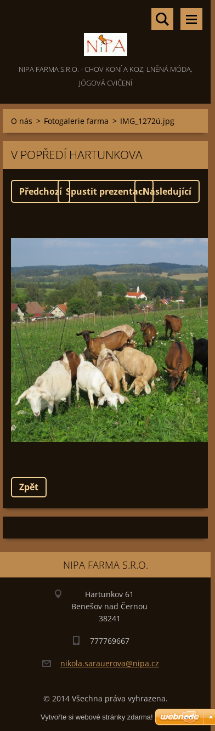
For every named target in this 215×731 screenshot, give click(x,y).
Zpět (28, 487)
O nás (21, 121)
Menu (191, 19)
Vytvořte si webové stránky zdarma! (97, 717)
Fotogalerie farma (76, 121)
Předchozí (40, 191)
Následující (167, 191)
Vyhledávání (162, 19)
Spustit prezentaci (105, 191)
